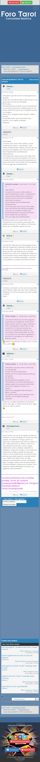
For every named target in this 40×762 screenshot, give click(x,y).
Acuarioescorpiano (32, 661)
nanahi (36, 682)
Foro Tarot (9, 757)
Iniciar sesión (14, 2)
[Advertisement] (20, 41)
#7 (37, 359)
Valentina (4, 670)
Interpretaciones (23, 69)
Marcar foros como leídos (20, 741)
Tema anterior (8, 499)
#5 (37, 284)
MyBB (23, 759)
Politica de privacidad (20, 754)
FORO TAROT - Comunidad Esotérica (13, 67)
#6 (37, 311)
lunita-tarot (5, 659)
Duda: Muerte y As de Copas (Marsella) (14, 686)
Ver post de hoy (20, 732)
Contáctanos (12, 749)
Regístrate (26, 2)
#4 (37, 241)
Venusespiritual (34, 491)
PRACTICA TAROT (9, 69)
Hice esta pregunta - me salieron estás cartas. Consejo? (20, 647)
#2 (37, 138)
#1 (37, 92)
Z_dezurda (5, 649)
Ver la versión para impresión (12, 696)
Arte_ (36, 671)
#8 (37, 432)
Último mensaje (24, 651)
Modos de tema (34, 79)
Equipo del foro (28, 749)
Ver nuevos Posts (20, 728)
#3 (37, 179)
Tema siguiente (19, 499)
